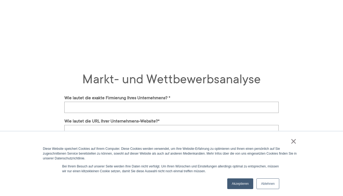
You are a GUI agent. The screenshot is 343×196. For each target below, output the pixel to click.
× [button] (293, 141)
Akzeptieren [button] (240, 184)
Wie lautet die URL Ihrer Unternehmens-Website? (111, 121)
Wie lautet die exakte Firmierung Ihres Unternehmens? (117, 98)
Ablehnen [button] (268, 184)
